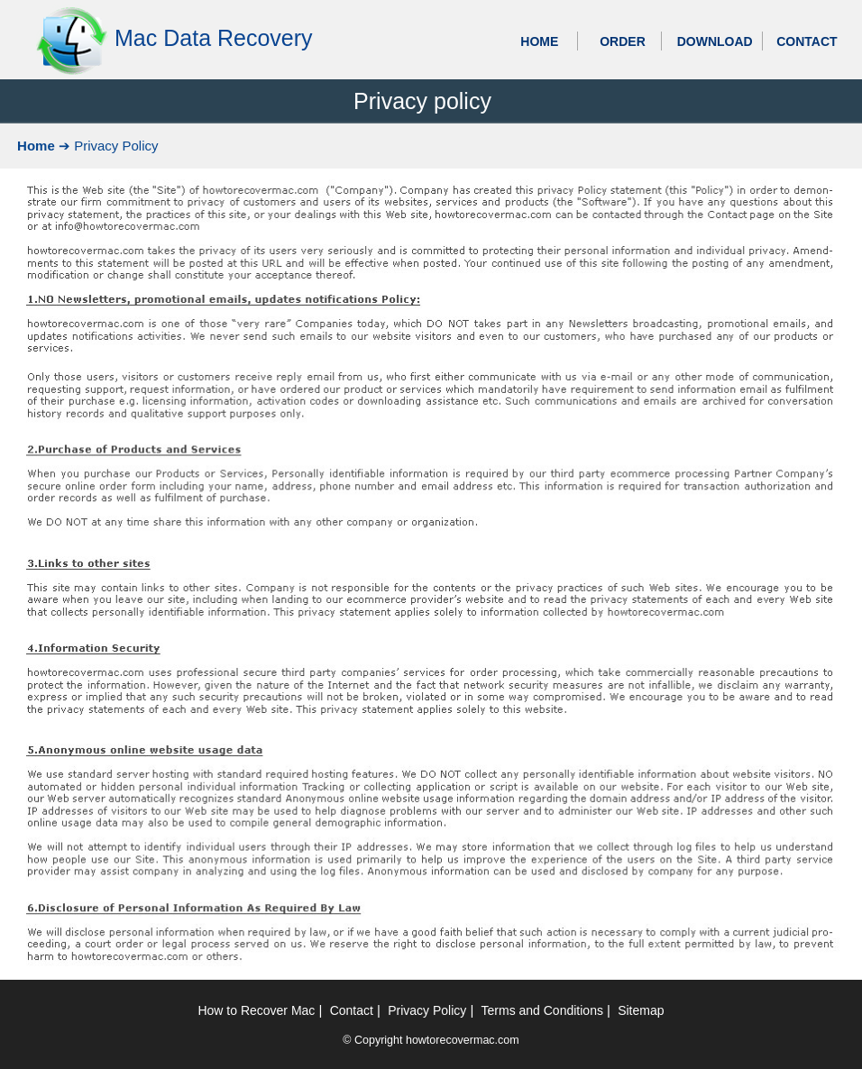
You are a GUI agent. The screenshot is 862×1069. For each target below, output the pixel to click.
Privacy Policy (427, 1010)
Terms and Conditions (542, 1010)
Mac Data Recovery (214, 37)
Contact (351, 1010)
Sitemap (641, 1010)
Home (36, 145)
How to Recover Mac (256, 1010)
